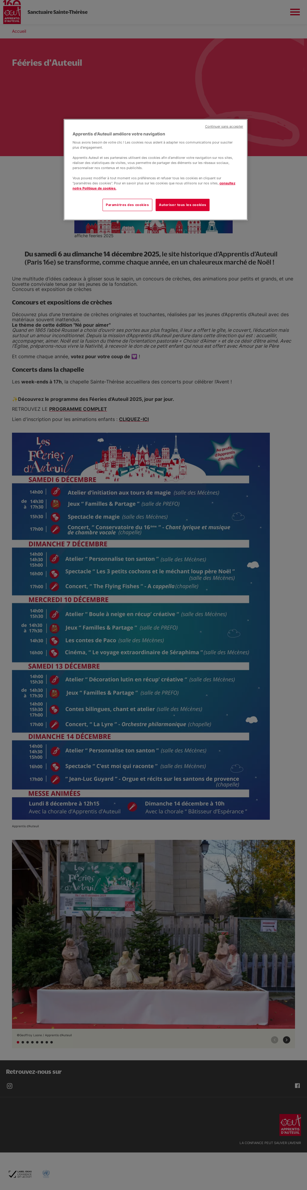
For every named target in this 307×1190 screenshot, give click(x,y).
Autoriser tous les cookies (182, 205)
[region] (156, 169)
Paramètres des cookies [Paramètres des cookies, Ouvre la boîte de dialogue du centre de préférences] (127, 205)
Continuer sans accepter (224, 127)
